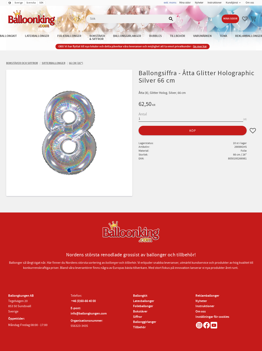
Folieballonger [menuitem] (69, 36)
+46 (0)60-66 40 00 (83, 301)
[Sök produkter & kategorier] (131, 19)
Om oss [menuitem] (250, 2)
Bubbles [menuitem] (155, 36)
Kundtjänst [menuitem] (232, 2)
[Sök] (171, 19)
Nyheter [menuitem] (199, 2)
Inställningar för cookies (212, 317)
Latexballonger (143, 301)
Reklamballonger (207, 296)
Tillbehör (139, 327)
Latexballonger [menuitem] (37, 36)
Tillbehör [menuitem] (177, 36)
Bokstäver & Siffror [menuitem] (97, 37)
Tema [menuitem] (223, 36)
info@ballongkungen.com (89, 313)
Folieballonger (143, 306)
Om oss (200, 311)
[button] (244, 19)
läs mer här (200, 46)
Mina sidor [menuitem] (185, 2)
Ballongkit (140, 296)
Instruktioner (204, 306)
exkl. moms (170, 2)
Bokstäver (140, 311)
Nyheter (201, 301)
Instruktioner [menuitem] (215, 2)
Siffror (137, 317)
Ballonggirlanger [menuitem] (127, 36)
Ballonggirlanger (144, 322)
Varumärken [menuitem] (202, 36)
